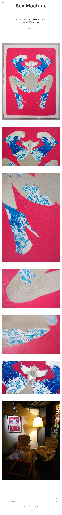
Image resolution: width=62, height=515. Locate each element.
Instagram (31, 510)
